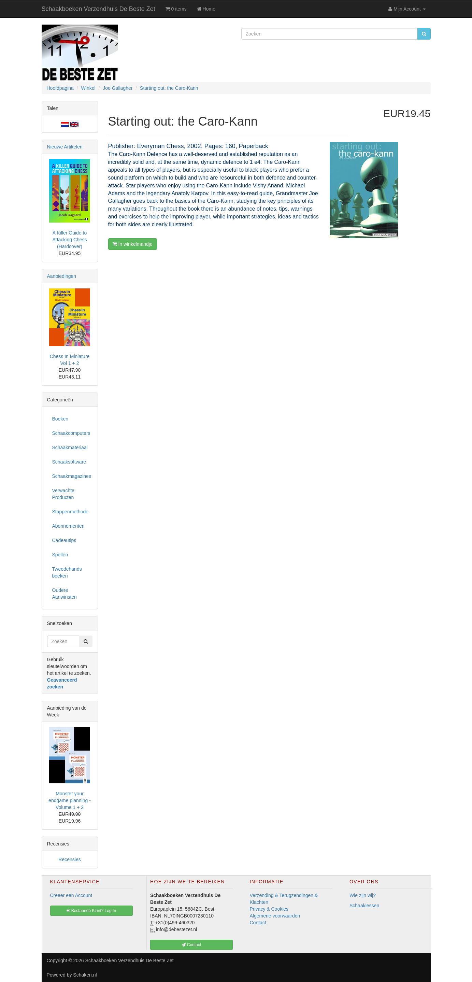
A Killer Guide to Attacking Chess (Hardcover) (69, 239)
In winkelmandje (133, 244)
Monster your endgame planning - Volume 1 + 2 (69, 800)
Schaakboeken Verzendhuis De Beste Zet (98, 8)
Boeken (60, 419)
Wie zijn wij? (362, 895)
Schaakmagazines (71, 476)
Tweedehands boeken (67, 572)
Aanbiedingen (61, 276)
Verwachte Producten (63, 494)
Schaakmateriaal (70, 447)
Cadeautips (64, 540)
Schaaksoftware (69, 462)
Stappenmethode (70, 511)
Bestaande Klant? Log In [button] (91, 910)
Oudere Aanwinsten (64, 593)
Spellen (60, 554)
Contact (258, 922)
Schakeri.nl (85, 975)
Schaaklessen (364, 905)
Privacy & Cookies (269, 909)
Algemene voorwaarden (275, 916)
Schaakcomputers (71, 433)
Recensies (69, 859)
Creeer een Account (71, 895)
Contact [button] (191, 944)
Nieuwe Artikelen (65, 147)
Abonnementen (68, 526)
